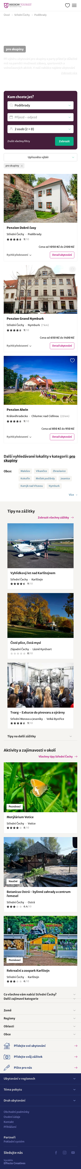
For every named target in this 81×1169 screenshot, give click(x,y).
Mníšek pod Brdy (45, 478)
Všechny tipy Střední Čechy (56, 756)
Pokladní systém (14, 1141)
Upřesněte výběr (38, 157)
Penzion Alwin (17, 409)
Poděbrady (40, 15)
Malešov (25, 471)
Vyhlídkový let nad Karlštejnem (32, 573)
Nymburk (54, 486)
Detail (62, 254)
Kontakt (9, 1122)
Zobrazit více (69, 73)
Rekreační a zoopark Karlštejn (28, 970)
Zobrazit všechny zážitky (53, 517)
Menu (74, 5)
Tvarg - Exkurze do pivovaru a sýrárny (37, 712)
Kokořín (25, 478)
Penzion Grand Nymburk (25, 318)
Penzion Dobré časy (21, 228)
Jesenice (65, 478)
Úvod (7, 15)
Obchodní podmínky (16, 1112)
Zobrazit (64, 141)
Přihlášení (10, 1127)
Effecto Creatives (14, 1162)
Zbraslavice (59, 471)
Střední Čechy (22, 15)
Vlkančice (41, 471)
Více (72, 494)
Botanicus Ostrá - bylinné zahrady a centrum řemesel (39, 894)
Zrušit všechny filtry (18, 141)
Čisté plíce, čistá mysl (25, 643)
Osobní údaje (12, 1117)
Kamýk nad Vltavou (32, 486)
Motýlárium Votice (20, 817)
